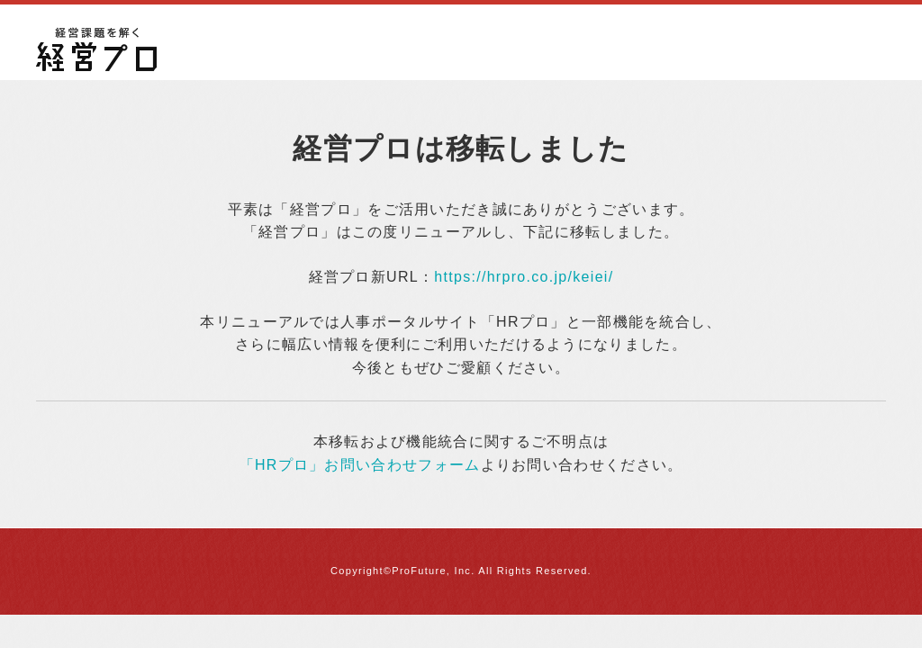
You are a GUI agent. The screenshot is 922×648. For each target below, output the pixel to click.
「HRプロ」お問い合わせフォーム (360, 464)
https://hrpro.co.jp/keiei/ (523, 276)
